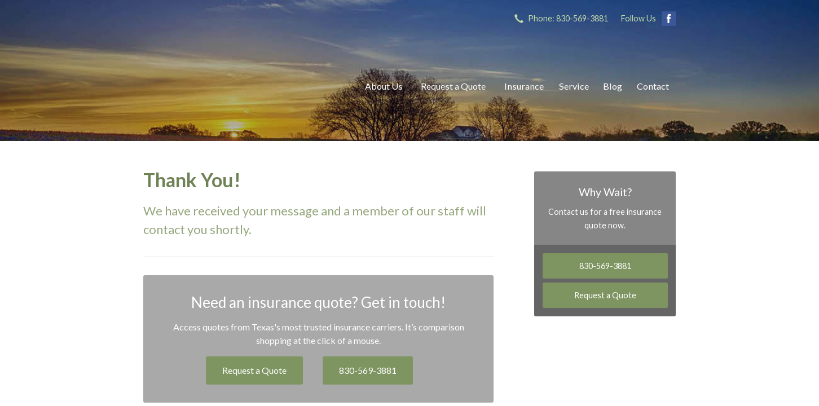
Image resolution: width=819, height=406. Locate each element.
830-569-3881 (368, 370)
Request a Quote (453, 86)
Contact (653, 86)
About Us (384, 86)
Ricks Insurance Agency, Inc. (242, 86)
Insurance (524, 86)
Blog (612, 86)
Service (574, 86)
